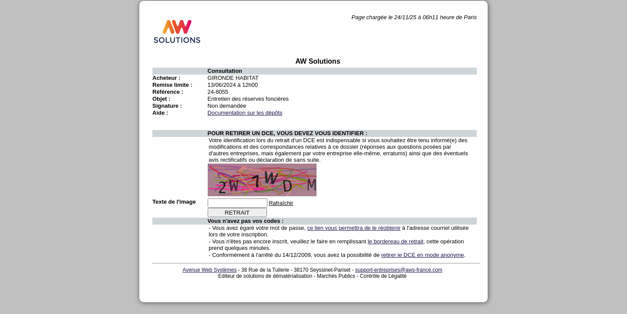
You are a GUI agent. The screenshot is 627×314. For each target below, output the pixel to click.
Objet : (161, 99)
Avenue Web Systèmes (209, 270)
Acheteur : (166, 78)
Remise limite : (172, 85)
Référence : (167, 92)
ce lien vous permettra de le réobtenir (354, 228)
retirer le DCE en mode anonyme (422, 255)
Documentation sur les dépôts (245, 112)
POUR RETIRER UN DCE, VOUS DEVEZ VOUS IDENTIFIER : (287, 133)
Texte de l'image (174, 201)
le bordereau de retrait (395, 241)
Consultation (225, 71)
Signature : (167, 105)
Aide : (160, 112)
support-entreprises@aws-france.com (398, 270)
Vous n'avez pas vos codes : (246, 221)
